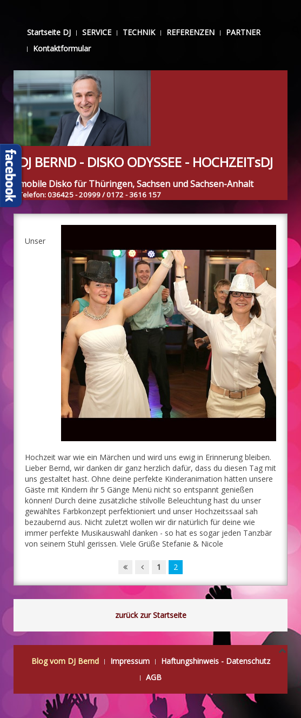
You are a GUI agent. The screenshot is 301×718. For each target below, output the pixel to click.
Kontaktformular (62, 48)
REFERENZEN (190, 32)
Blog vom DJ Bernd (65, 661)
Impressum (130, 661)
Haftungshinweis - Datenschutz (215, 661)
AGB (154, 677)
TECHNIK (139, 32)
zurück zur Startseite (150, 615)
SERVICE (96, 32)
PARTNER (243, 32)
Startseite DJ (49, 32)
